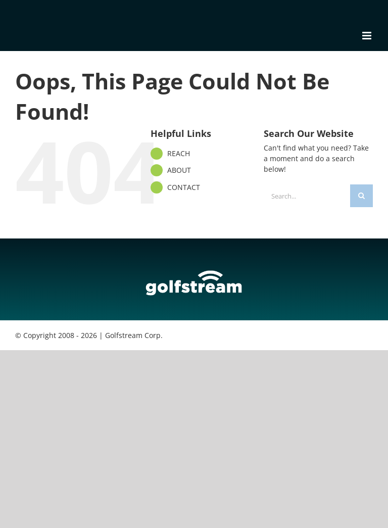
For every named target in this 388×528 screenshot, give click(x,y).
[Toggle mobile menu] (367, 35)
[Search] (361, 195)
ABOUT (179, 170)
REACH (178, 153)
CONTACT (183, 187)
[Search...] (307, 195)
